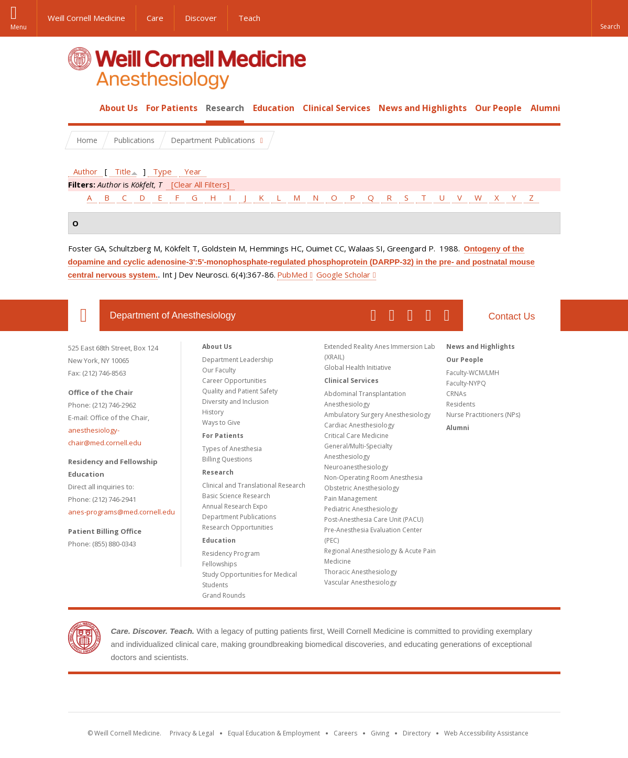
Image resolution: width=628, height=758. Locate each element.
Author (85, 171)
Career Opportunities (234, 380)
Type (162, 171)
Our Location (84, 315)
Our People (498, 108)
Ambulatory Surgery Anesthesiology (377, 414)
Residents (460, 404)
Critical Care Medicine (356, 435)
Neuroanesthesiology (356, 467)
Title (123, 171)
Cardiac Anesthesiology (359, 425)
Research (225, 108)
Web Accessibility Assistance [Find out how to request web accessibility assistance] (486, 733)
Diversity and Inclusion (235, 401)
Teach (249, 18)
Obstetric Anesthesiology (361, 488)
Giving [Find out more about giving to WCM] (380, 733)
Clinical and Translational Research (253, 485)
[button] (609, 18)
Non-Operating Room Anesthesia (373, 477)
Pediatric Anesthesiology (361, 508)
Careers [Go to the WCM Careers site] (345, 733)
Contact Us (511, 316)
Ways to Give (221, 422)
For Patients (171, 108)
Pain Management (350, 498)
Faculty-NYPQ (466, 383)
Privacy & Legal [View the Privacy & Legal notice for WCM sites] (192, 733)
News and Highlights (423, 108)
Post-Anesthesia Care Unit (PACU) (373, 519)
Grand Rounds (223, 595)
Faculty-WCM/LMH (472, 372)
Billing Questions (227, 459)
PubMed (292, 274)
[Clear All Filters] (200, 184)
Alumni (545, 108)
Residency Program (231, 553)
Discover (201, 18)
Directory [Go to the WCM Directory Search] (417, 733)
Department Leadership (237, 359)
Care (155, 18)
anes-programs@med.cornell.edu (121, 512)
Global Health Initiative (357, 367)
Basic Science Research (236, 495)
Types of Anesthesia (232, 448)
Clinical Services (336, 108)
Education (273, 108)
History (213, 412)
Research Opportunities (237, 527)
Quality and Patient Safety (240, 391)
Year (192, 171)
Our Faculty (219, 370)
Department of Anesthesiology (173, 315)
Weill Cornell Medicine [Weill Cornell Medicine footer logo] (314, 695)
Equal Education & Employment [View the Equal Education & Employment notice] (274, 733)
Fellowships (219, 563)
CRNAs (456, 393)
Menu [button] (18, 27)
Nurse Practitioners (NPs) (483, 414)
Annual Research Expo (235, 506)
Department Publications (239, 516)
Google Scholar (343, 274)
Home (79, 108)
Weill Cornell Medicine (86, 18)
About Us (119, 108)
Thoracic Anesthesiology (360, 571)
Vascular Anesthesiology (360, 582)
